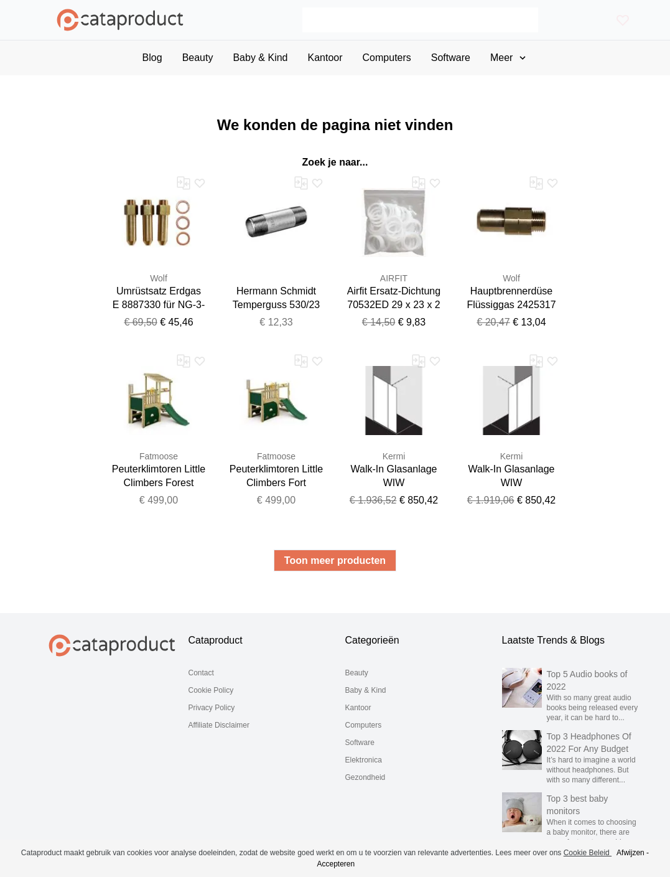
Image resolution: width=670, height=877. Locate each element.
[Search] (420, 19)
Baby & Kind (365, 690)
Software (360, 742)
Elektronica (363, 760)
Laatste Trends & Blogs (553, 640)
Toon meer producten (335, 560)
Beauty (356, 672)
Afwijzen (630, 852)
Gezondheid (365, 777)
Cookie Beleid (588, 852)
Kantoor (358, 707)
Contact (201, 672)
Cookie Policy (211, 690)
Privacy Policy (211, 707)
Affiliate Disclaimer (218, 725)
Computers (363, 725)
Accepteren (336, 864)
